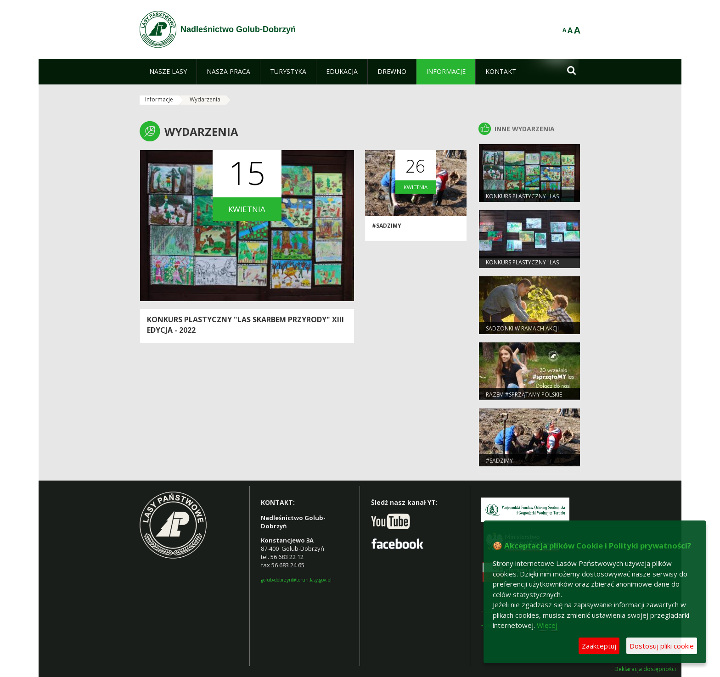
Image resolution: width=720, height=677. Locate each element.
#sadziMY (386, 225)
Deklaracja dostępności (645, 669)
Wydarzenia (205, 99)
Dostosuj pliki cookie (662, 645)
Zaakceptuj (599, 645)
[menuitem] (168, 71)
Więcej (547, 625)
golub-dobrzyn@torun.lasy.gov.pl (296, 579)
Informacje (159, 99)
